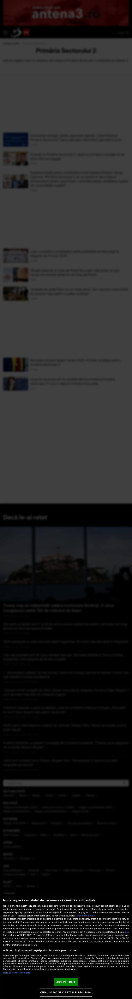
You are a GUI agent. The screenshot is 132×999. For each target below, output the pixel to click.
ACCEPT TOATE (66, 982)
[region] (66, 946)
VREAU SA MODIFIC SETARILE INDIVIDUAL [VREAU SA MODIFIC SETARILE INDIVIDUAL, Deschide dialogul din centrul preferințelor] (66, 992)
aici (126, 931)
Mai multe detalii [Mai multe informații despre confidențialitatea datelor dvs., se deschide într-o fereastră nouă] (86, 915)
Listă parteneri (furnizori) (17, 972)
